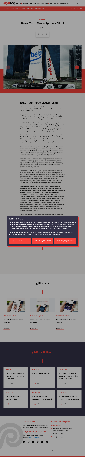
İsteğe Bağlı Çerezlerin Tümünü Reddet (42, 241)
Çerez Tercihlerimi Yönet (19, 241)
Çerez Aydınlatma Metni (41, 234)
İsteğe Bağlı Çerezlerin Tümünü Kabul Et (65, 241)
